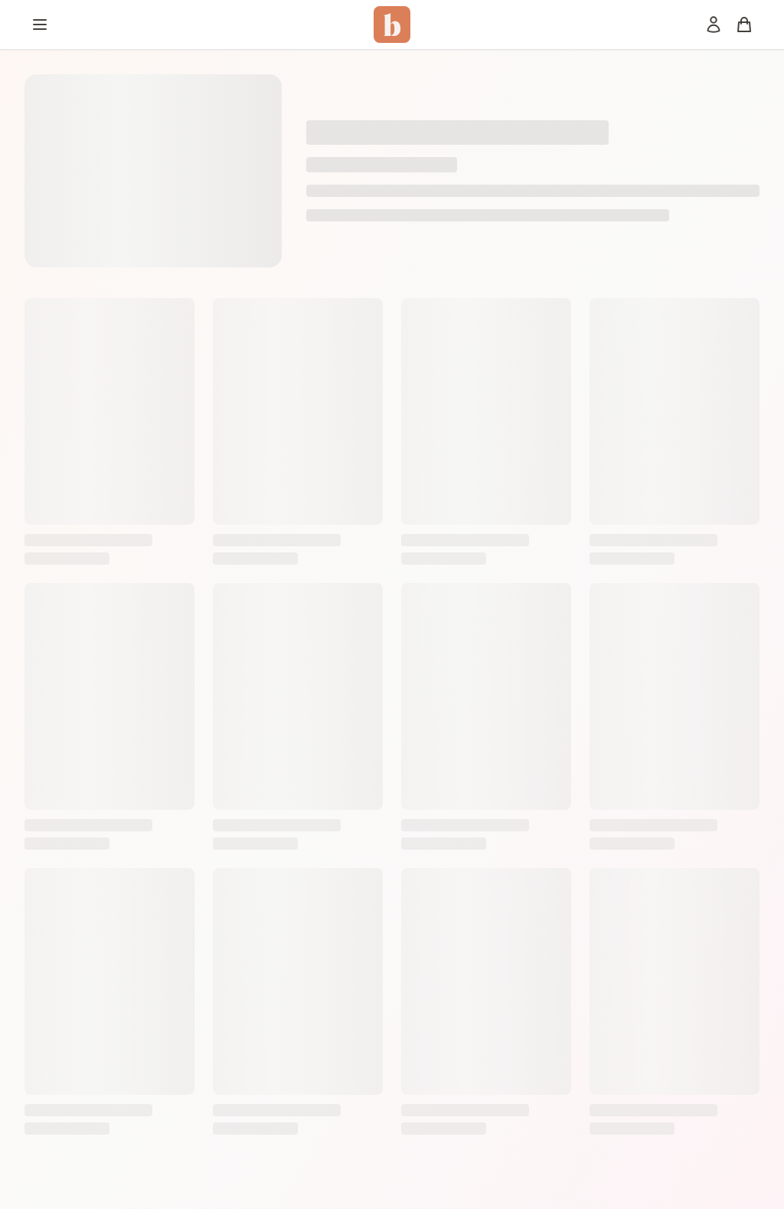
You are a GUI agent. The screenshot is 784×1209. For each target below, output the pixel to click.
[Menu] (39, 24)
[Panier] (744, 24)
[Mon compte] (713, 24)
